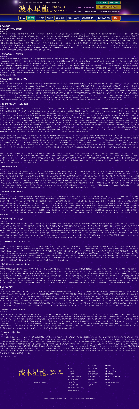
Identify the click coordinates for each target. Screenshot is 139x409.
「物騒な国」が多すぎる (9, 167)
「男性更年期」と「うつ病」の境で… (14, 192)
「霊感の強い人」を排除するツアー (13, 309)
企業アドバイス (92, 384)
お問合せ (116, 18)
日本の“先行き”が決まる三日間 (11, 29)
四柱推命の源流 (104, 18)
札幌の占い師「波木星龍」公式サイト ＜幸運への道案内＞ (40, 3)
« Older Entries (4, 357)
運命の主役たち (73, 381)
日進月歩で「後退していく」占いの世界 (15, 104)
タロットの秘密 (73, 18)
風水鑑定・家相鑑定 (75, 376)
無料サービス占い (110, 365)
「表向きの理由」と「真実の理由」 (13, 54)
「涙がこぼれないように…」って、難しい (15, 264)
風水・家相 (60, 18)
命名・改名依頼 (92, 381)
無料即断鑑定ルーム (110, 373)
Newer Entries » (14, 357)
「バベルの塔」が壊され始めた (11, 332)
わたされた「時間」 (7, 287)
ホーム (22, 18)
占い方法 (31, 18)
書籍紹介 (107, 379)
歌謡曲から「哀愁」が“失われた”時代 (14, 79)
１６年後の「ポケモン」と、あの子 (13, 219)
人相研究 (50, 18)
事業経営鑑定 (91, 371)
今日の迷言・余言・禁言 (76, 387)
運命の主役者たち (88, 18)
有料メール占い (92, 368)
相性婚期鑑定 (91, 379)
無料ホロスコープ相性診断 (112, 376)
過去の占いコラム (74, 389)
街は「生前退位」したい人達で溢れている (15, 242)
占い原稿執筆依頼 (93, 373)
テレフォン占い (92, 365)
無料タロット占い (110, 368)
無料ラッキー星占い (110, 371)
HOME (71, 365)
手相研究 (40, 18)
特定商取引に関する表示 (112, 381)
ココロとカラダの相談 (94, 376)
